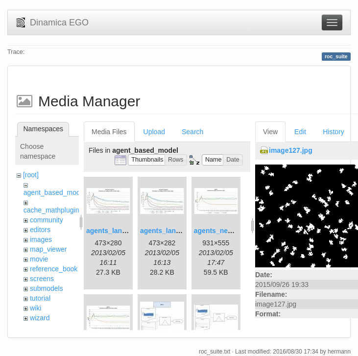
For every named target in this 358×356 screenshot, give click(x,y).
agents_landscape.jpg (122, 231)
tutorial (40, 298)
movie (39, 259)
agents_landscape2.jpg (177, 231)
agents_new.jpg (219, 231)
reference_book (53, 269)
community (46, 220)
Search (192, 132)
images (41, 239)
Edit (300, 132)
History (333, 132)
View (270, 132)
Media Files (109, 132)
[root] (31, 175)
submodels (46, 288)
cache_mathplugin (51, 210)
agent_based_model (55, 192)
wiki (35, 308)
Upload (154, 132)
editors (40, 230)
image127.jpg (290, 150)
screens (42, 279)
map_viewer (48, 249)
